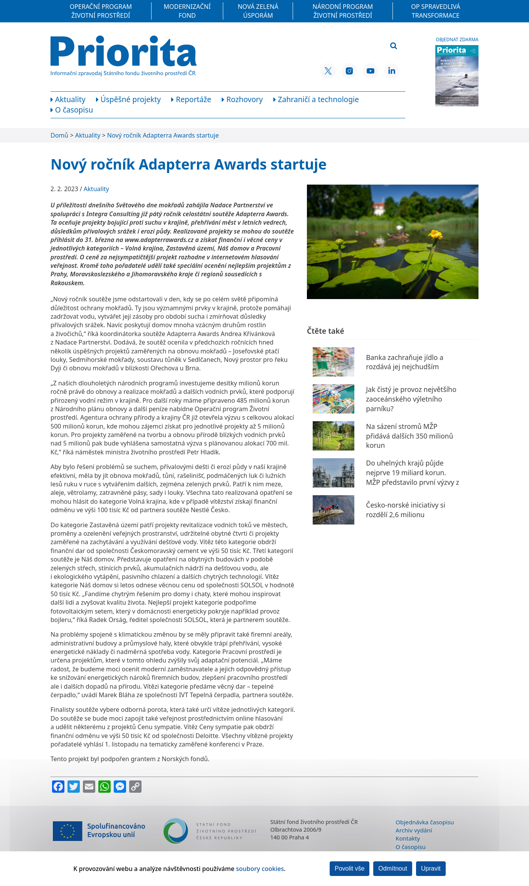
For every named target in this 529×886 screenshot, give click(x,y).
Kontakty (408, 838)
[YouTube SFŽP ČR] (370, 71)
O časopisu (411, 847)
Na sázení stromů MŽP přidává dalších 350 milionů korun (409, 436)
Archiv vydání (414, 830)
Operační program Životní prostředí (101, 10)
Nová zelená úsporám (258, 10)
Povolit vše (349, 868)
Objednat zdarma (457, 40)
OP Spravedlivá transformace (435, 10)
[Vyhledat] (393, 46)
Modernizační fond (187, 10)
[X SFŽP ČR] (328, 71)
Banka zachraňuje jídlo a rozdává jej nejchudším (404, 362)
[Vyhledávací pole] (347, 46)
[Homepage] (124, 56)
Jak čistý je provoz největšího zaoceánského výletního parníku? (411, 399)
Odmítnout (392, 868)
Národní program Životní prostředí (343, 10)
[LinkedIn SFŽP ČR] (391, 71)
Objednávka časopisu (425, 822)
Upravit (431, 868)
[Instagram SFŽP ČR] (349, 71)
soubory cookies (260, 868)
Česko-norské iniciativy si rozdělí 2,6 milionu (405, 509)
